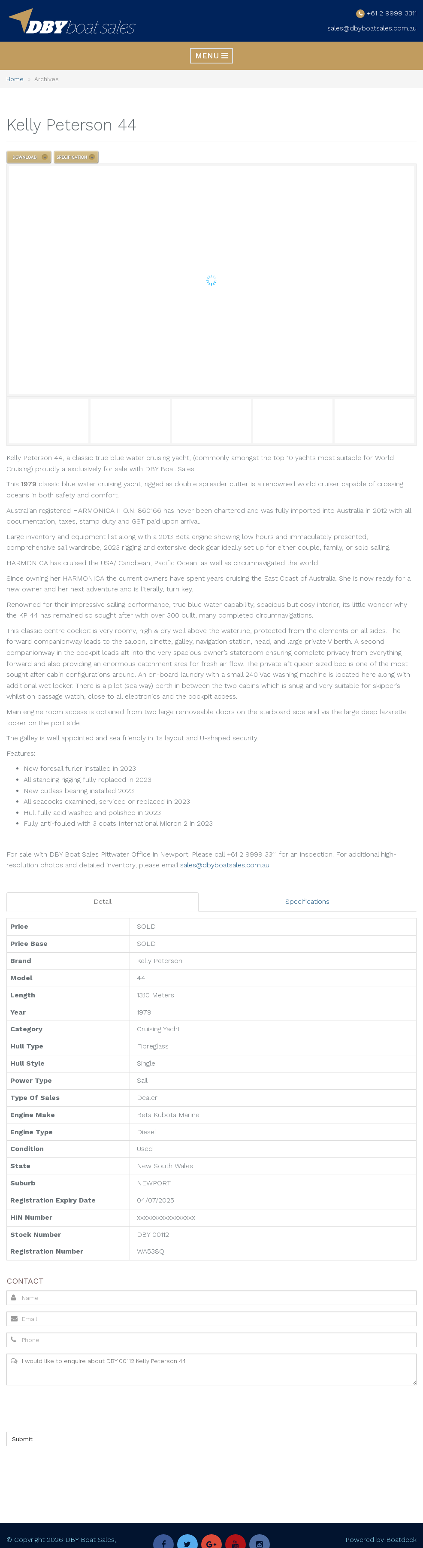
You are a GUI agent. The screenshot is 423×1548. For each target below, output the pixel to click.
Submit (22, 1439)
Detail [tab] (103, 901)
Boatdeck (401, 1539)
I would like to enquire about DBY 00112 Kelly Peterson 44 (211, 1369)
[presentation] (71, 1408)
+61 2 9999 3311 (392, 13)
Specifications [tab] (307, 901)
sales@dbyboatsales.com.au (372, 28)
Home (15, 79)
